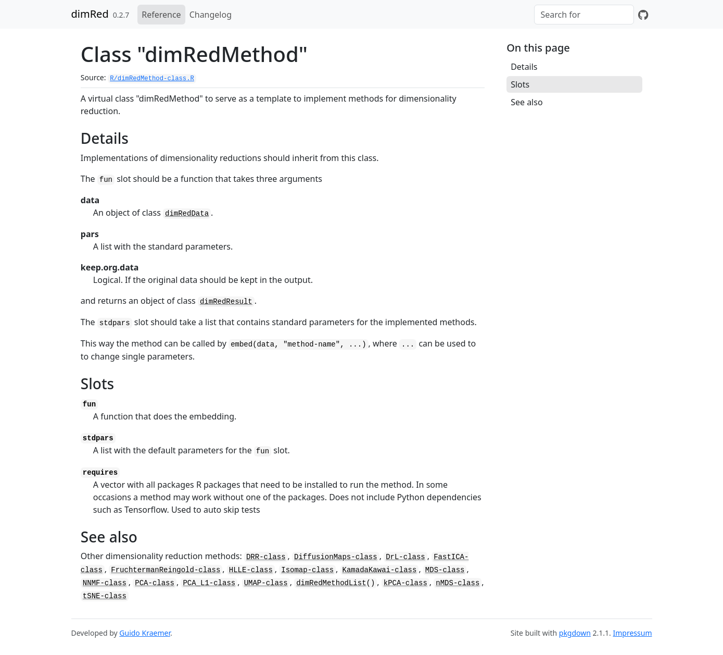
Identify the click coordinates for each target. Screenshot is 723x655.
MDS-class (445, 570)
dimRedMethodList (331, 583)
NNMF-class (104, 583)
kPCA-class (405, 583)
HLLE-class (251, 570)
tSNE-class (104, 596)
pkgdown (575, 633)
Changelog (210, 14)
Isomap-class (307, 570)
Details (524, 66)
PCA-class (154, 583)
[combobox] (584, 14)
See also (526, 102)
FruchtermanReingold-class (165, 570)
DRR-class (266, 557)
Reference (161, 14)
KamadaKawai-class (380, 570)
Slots (520, 84)
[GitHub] (643, 14)
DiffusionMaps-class (335, 557)
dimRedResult (226, 302)
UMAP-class (266, 583)
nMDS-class (457, 583)
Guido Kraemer (144, 633)
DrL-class (405, 557)
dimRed (90, 14)
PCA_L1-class (209, 583)
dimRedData (187, 213)
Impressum (632, 633)
